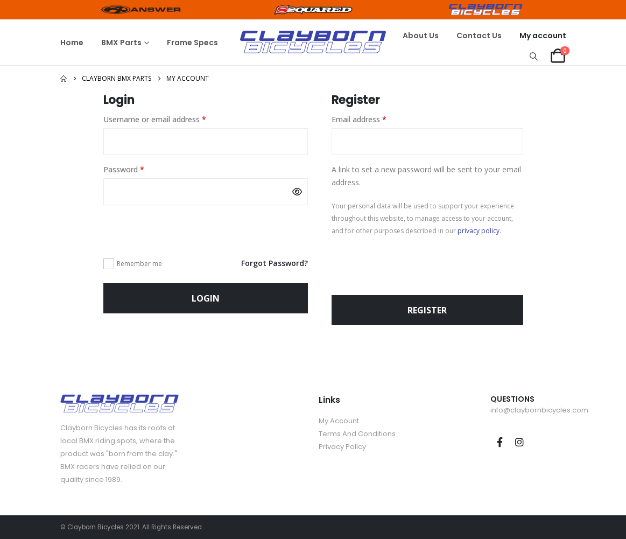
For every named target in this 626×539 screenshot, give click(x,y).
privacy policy (479, 230)
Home (71, 42)
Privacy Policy (342, 447)
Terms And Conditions (357, 434)
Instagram (519, 442)
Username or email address (169, 118)
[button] (533, 56)
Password (138, 168)
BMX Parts (121, 42)
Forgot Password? (274, 263)
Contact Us (479, 35)
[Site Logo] (313, 42)
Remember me (139, 263)
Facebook (499, 442)
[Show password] (297, 191)
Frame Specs (192, 42)
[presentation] (185, 230)
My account (542, 35)
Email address (374, 118)
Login (206, 298)
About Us (421, 35)
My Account (339, 421)
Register (427, 310)
